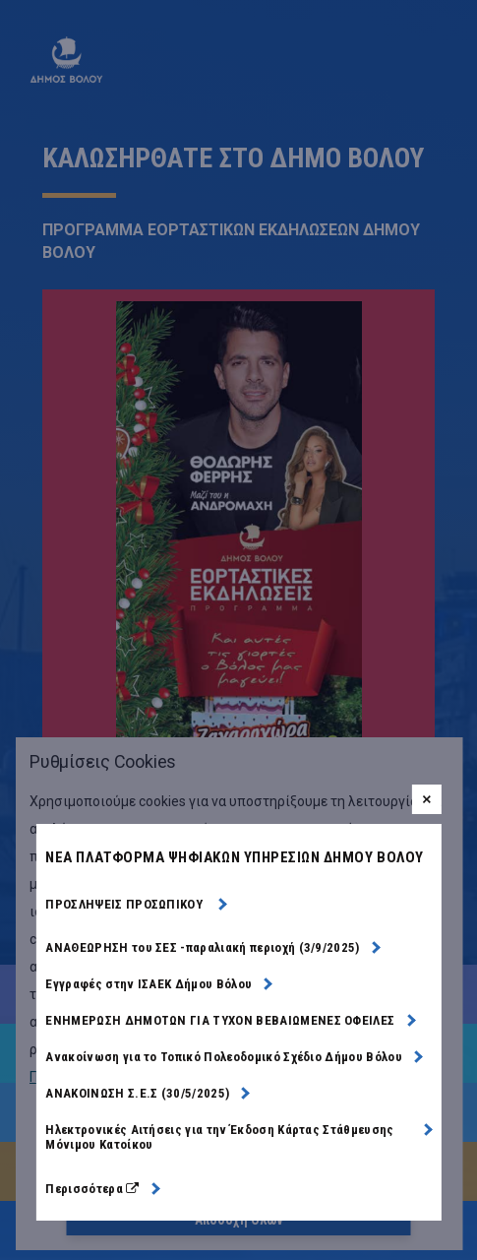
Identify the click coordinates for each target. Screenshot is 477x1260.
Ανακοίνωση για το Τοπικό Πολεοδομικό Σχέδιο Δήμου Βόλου (223, 1056)
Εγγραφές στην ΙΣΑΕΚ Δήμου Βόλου (148, 983)
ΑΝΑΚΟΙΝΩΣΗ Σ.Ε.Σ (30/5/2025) (137, 1093)
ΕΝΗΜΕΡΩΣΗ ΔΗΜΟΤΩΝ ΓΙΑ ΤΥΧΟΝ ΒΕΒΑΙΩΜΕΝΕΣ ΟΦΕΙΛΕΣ (219, 1020)
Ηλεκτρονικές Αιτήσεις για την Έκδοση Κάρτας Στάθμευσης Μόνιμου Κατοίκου (219, 1137)
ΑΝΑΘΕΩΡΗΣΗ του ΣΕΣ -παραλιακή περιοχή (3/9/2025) (202, 947)
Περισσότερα (101, 1188)
